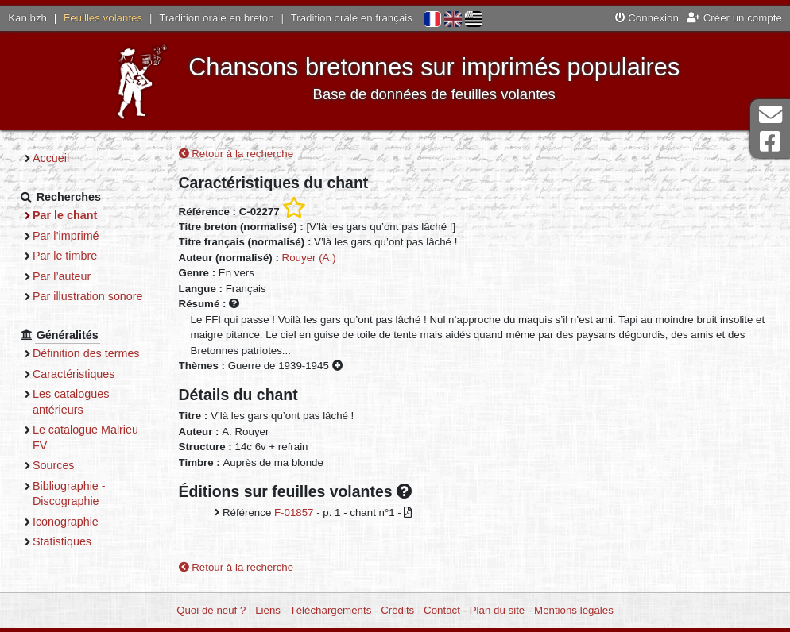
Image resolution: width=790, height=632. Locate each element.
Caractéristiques (74, 374)
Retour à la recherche (236, 154)
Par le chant (65, 215)
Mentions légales (574, 610)
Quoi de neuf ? (211, 610)
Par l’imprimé (66, 235)
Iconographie (66, 521)
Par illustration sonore (88, 296)
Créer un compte (734, 18)
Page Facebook (770, 141)
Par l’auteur (62, 276)
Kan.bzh (27, 18)
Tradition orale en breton (216, 18)
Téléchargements (331, 610)
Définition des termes (86, 353)
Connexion (647, 18)
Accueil (51, 158)
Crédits (397, 610)
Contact (442, 610)
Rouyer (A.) (309, 258)
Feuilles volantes (103, 18)
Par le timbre (65, 255)
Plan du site (497, 610)
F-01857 (294, 512)
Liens (268, 610)
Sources (54, 465)
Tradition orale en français (351, 18)
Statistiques (62, 541)
